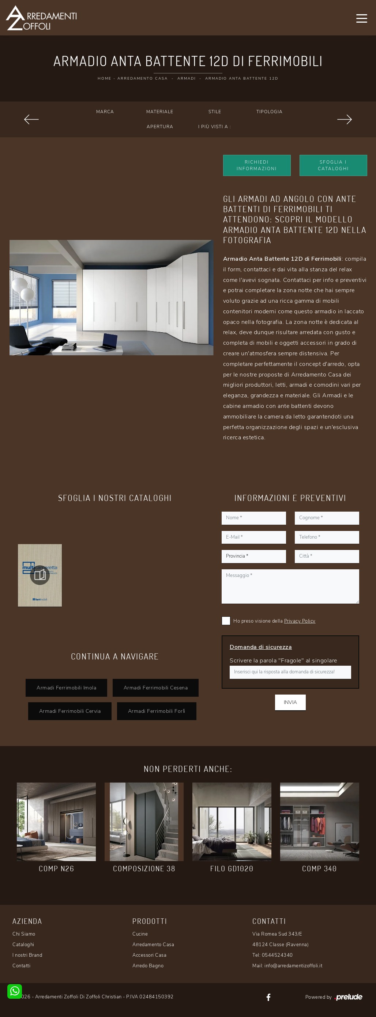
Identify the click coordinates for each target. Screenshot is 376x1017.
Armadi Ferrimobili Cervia (70, 711)
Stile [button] (214, 112)
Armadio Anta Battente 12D (241, 78)
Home (105, 78)
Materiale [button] (159, 112)
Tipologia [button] (269, 112)
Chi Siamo (23, 934)
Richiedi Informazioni (257, 165)
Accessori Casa (149, 955)
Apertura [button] (160, 127)
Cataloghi (23, 944)
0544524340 (277, 955)
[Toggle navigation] (362, 18)
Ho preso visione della (274, 621)
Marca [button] (105, 112)
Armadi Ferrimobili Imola (66, 687)
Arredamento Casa (142, 78)
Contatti (21, 966)
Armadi (186, 78)
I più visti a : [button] (214, 127)
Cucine (140, 934)
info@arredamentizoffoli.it (293, 966)
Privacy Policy (300, 621)
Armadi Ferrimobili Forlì (156, 711)
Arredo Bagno (147, 966)
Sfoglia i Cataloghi (333, 165)
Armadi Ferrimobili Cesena (156, 687)
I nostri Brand (27, 955)
